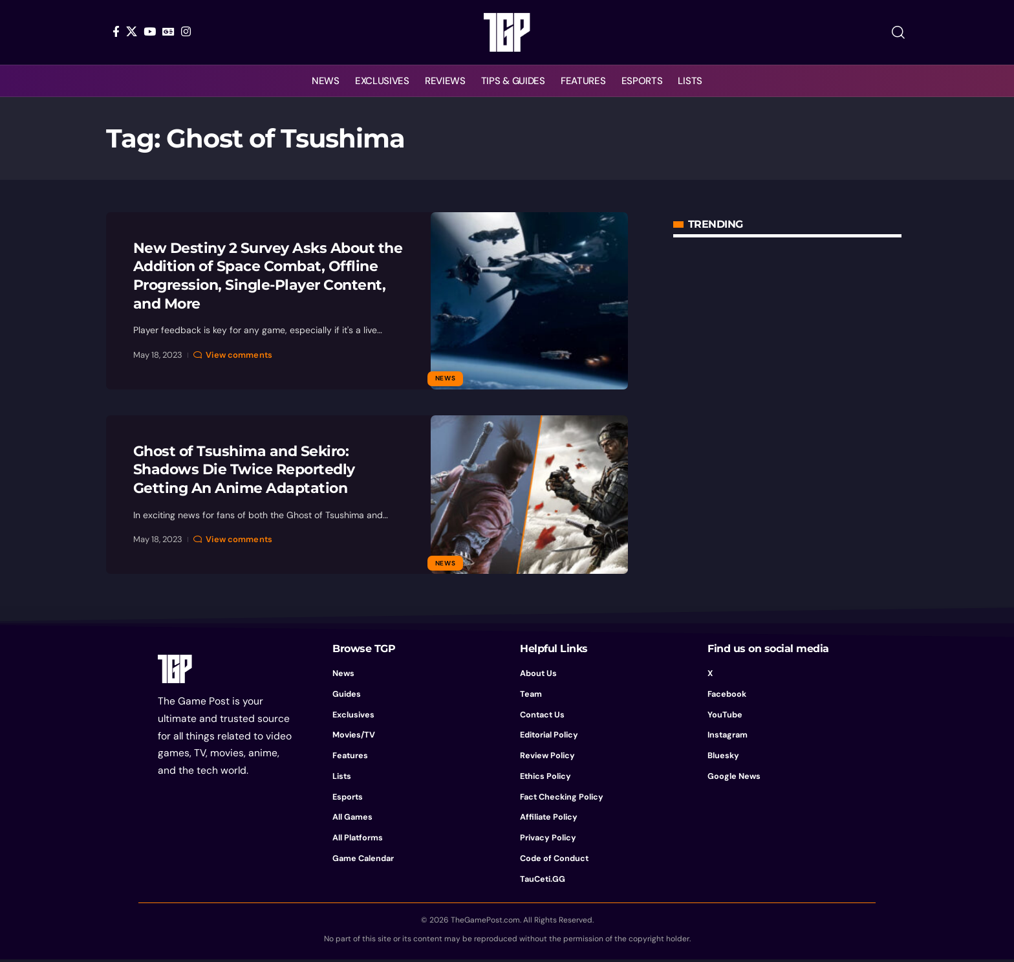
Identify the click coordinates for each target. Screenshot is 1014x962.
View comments (239, 354)
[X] (131, 31)
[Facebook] (116, 31)
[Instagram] (186, 31)
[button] (898, 32)
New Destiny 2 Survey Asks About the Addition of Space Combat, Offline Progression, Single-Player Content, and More (268, 275)
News (445, 378)
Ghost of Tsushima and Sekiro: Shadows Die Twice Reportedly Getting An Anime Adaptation (244, 470)
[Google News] (168, 31)
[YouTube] (149, 31)
